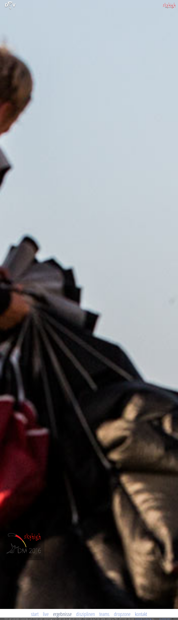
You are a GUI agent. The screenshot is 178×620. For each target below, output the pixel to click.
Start (34, 614)
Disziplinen (85, 614)
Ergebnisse (62, 614)
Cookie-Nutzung (143, 618)
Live (46, 614)
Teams (104, 614)
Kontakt (141, 614)
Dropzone (122, 614)
